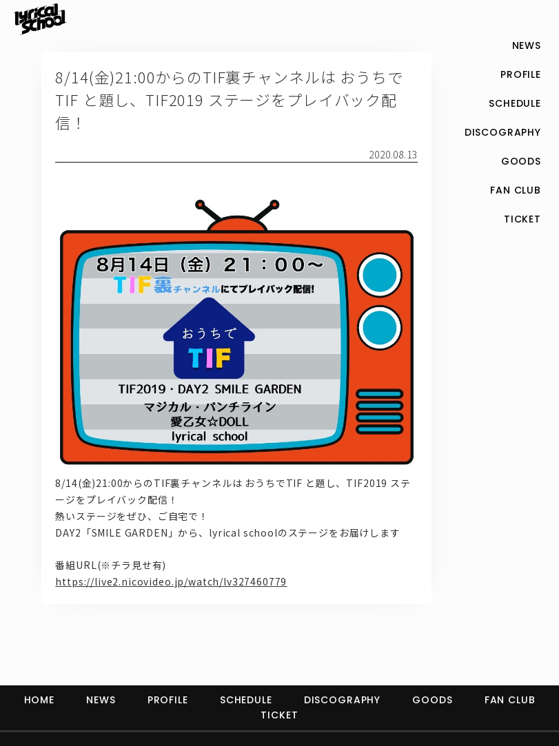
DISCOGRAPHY (342, 700)
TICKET (279, 715)
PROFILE (168, 700)
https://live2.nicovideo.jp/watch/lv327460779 (171, 581)
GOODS (432, 700)
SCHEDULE (246, 700)
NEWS (100, 700)
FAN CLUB (510, 700)
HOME (39, 700)
